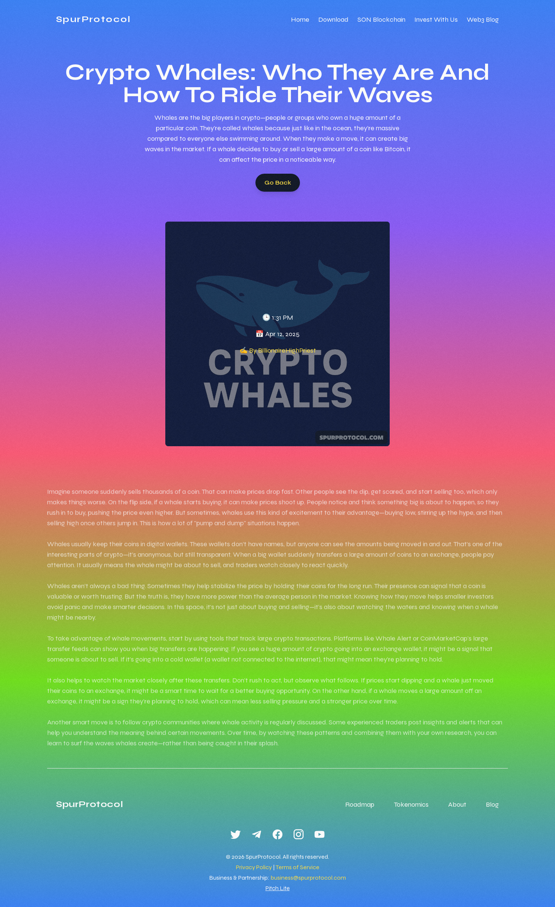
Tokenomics (411, 804)
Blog (492, 804)
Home (300, 19)
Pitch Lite (278, 888)
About (457, 804)
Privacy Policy (254, 867)
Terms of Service (297, 867)
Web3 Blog (483, 19)
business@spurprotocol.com (308, 877)
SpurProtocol (93, 19)
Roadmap (359, 804)
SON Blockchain (381, 19)
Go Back (277, 182)
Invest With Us (436, 19)
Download (333, 19)
